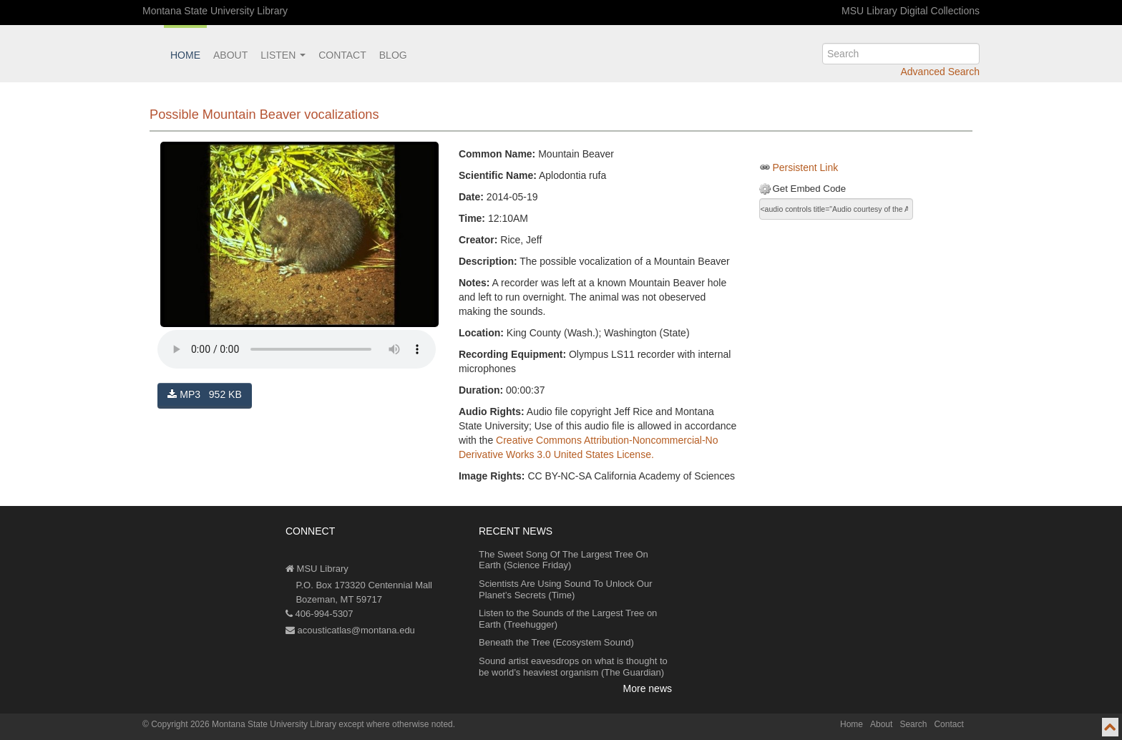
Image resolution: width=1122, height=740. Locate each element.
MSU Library (317, 568)
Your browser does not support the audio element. (296, 349)
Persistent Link (805, 167)
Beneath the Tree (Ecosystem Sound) (556, 642)
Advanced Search (940, 71)
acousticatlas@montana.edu (350, 630)
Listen (283, 55)
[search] (901, 53)
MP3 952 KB (204, 394)
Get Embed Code (809, 188)
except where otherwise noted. (396, 724)
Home (185, 55)
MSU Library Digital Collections (910, 10)
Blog (393, 55)
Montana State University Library (215, 10)
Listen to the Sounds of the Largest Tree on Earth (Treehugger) (568, 619)
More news (647, 688)
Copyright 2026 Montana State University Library (243, 724)
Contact (342, 55)
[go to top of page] (1110, 727)
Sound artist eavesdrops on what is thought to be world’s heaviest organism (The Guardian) (573, 667)
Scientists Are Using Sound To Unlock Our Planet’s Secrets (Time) (566, 589)
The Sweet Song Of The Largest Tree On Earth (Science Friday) (563, 560)
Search (913, 724)
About (230, 55)
